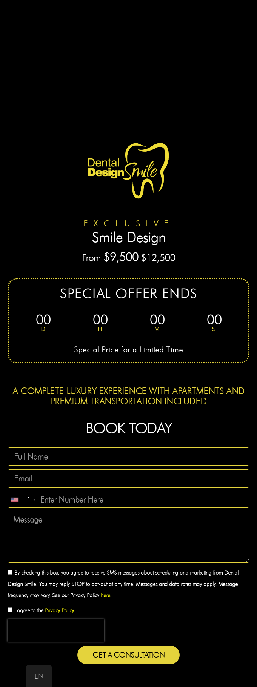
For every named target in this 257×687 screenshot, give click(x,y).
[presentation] (56, 630)
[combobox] (23, 499)
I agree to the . (44, 610)
